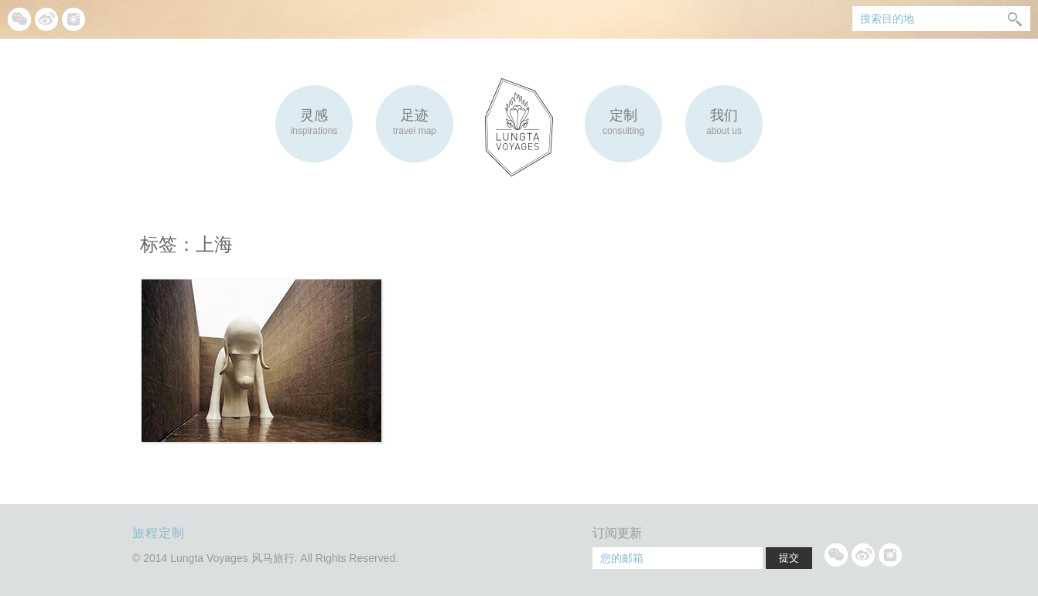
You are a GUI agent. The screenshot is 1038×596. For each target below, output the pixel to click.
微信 (19, 19)
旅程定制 (158, 532)
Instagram (73, 19)
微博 (46, 19)
